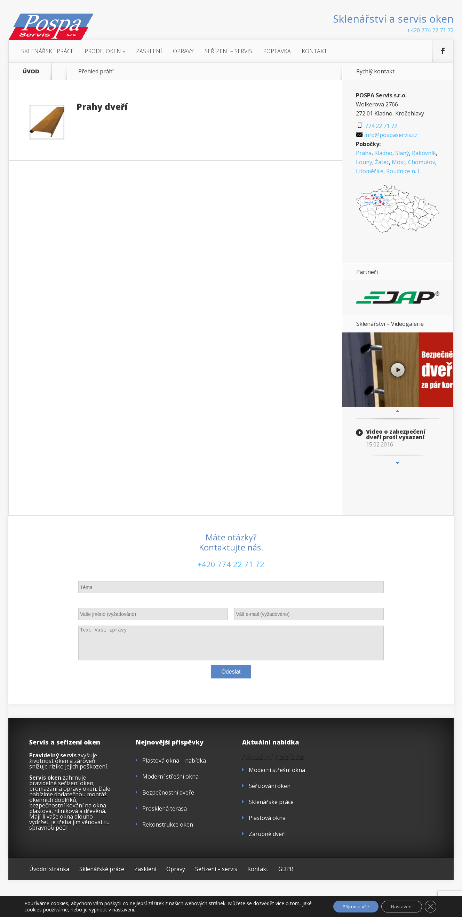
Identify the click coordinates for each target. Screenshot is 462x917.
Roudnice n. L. (404, 171)
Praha (364, 153)
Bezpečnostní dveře (168, 792)
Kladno (383, 153)
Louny (364, 162)
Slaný (402, 153)
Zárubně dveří (267, 834)
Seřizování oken (269, 786)
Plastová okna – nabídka (174, 760)
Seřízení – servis (228, 51)
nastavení (134, 909)
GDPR (285, 869)
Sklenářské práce (47, 51)
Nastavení (399, 906)
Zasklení (149, 51)
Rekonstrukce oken (167, 824)
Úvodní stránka (49, 869)
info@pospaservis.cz (386, 135)
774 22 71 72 (376, 126)
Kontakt (314, 51)
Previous (397, 411)
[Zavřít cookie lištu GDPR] (430, 906)
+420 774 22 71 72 (430, 30)
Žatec (382, 162)
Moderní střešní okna (170, 776)
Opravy (183, 51)
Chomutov (421, 162)
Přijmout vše (349, 906)
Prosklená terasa (164, 808)
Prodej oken (105, 51)
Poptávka (277, 51)
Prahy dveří (102, 106)
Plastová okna (267, 818)
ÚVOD (31, 71)
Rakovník (424, 153)
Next (397, 463)
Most (398, 162)
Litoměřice (369, 171)
